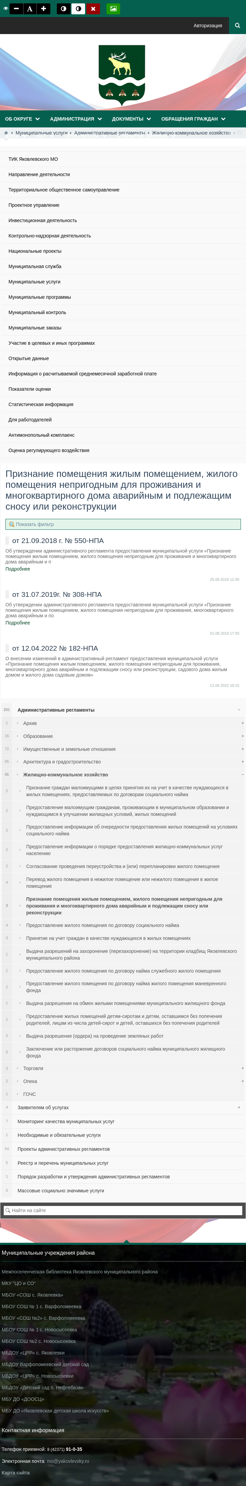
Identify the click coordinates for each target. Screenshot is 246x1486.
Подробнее (17, 569)
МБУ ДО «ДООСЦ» (23, 1399)
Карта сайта (16, 1472)
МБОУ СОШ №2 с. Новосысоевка (39, 1341)
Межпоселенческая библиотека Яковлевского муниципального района (80, 1271)
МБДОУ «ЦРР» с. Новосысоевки (37, 1376)
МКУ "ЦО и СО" (19, 1283)
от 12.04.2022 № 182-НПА (55, 648)
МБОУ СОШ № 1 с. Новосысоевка (39, 1329)
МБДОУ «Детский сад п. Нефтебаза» (42, 1387)
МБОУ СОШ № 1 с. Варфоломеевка (41, 1306)
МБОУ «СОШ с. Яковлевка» (32, 1295)
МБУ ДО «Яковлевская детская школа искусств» (55, 1410)
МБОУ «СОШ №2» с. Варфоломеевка (43, 1318)
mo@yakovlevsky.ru (68, 1461)
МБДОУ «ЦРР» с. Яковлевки (33, 1353)
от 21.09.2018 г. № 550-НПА (58, 540)
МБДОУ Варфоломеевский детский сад (45, 1364)
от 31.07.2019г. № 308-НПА (57, 594)
